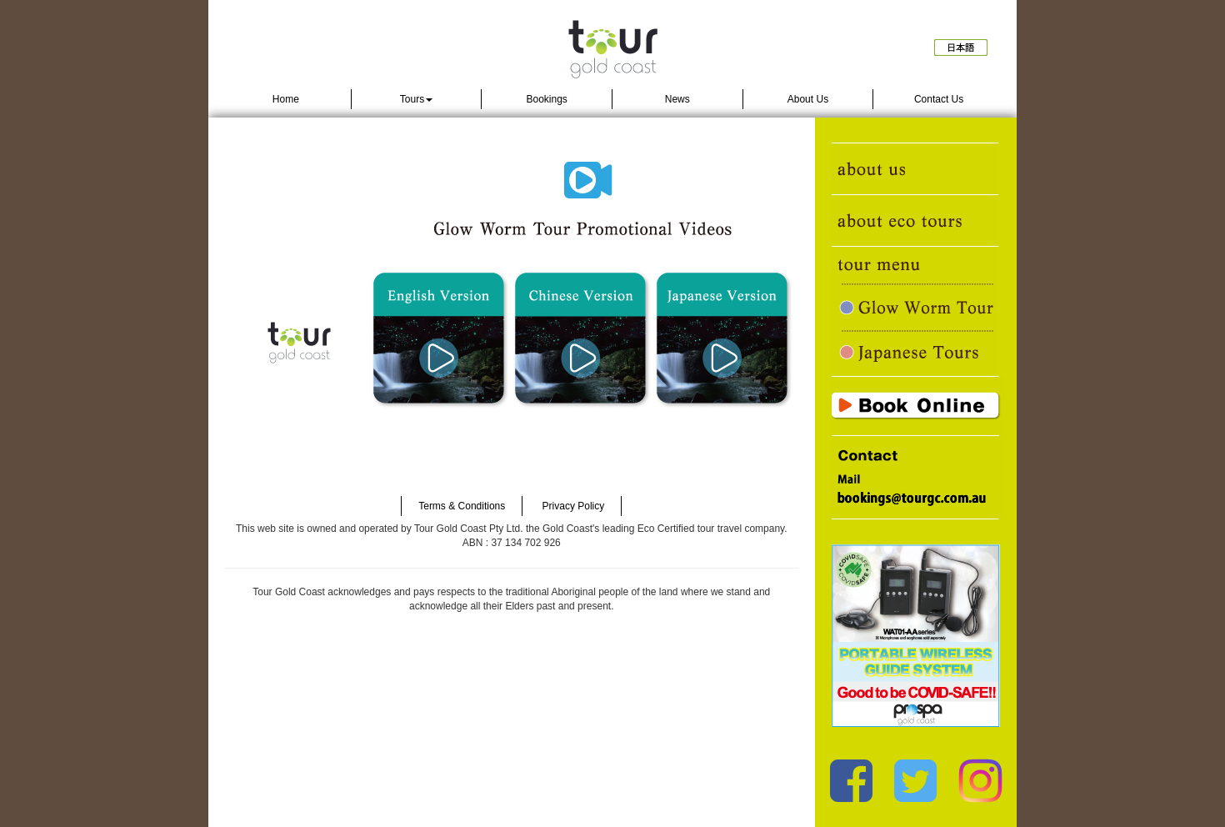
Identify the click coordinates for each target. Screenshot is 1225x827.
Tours (416, 99)
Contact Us (938, 99)
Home (285, 99)
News (677, 99)
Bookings (546, 99)
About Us (808, 99)
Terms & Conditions (461, 506)
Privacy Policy (573, 506)
